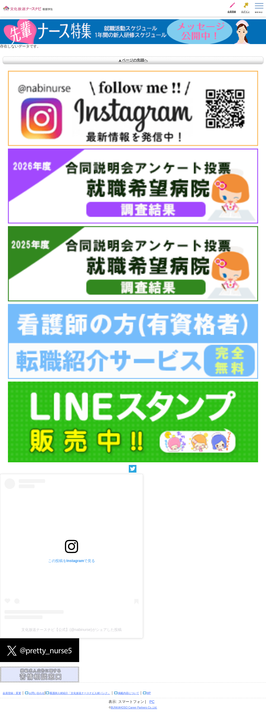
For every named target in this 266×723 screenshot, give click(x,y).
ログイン (245, 12)
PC (151, 702)
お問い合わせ (37, 693)
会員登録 (231, 12)
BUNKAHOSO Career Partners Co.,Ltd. (134, 707)
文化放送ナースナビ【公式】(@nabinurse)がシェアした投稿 (71, 629)
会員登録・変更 (12, 693)
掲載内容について (128, 693)
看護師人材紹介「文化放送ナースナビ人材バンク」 (80, 693)
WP (149, 693)
